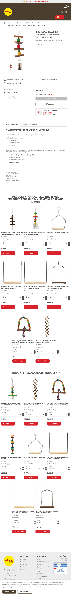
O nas (38, 559)
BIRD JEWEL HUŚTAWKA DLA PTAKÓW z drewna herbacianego (58, 287)
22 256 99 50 (47, 113)
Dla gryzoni (23, 564)
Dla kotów (23, 562)
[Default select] (9, 244)
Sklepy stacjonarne (42, 576)
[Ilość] (20, 244)
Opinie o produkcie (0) (31, 124)
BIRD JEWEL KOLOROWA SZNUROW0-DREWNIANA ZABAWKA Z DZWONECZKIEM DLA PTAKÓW (35, 233)
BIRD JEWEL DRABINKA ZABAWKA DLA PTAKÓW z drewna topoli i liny (11, 404)
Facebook (62, 559)
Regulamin (40, 564)
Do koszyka (51, 98)
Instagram (66, 559)
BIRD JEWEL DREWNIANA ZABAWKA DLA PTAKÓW (12, 458)
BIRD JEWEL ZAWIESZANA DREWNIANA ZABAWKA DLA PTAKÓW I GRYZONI (12, 233)
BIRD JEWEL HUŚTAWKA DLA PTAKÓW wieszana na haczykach (11, 287)
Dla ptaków (23, 567)
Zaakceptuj (9, 592)
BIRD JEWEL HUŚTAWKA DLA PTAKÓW (58, 233)
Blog (38, 571)
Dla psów (23, 559)
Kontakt (39, 578)
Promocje (23, 569)
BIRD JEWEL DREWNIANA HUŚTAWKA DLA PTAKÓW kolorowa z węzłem (23, 341)
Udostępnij (13, 97)
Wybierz (4, 242)
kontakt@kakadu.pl (12, 579)
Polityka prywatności (43, 562)
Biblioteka (40, 573)
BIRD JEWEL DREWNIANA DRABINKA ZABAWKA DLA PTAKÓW (46, 341)
